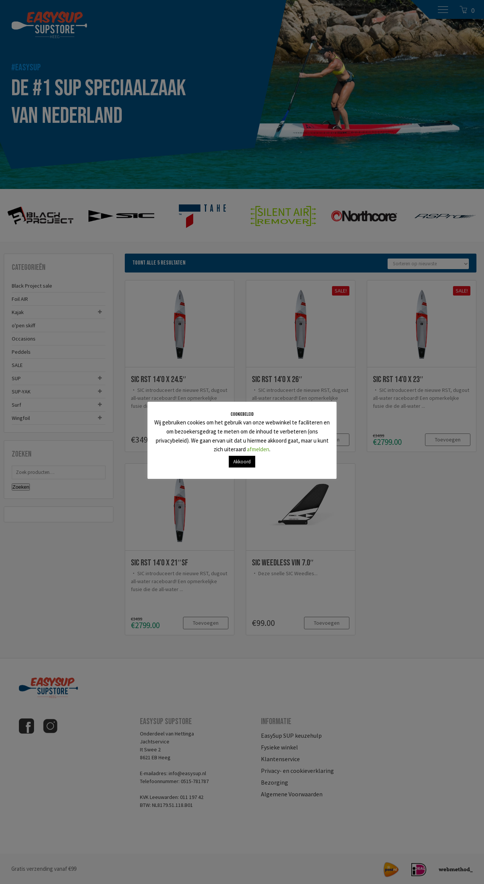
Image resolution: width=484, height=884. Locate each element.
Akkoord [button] (242, 461)
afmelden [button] (258, 449)
